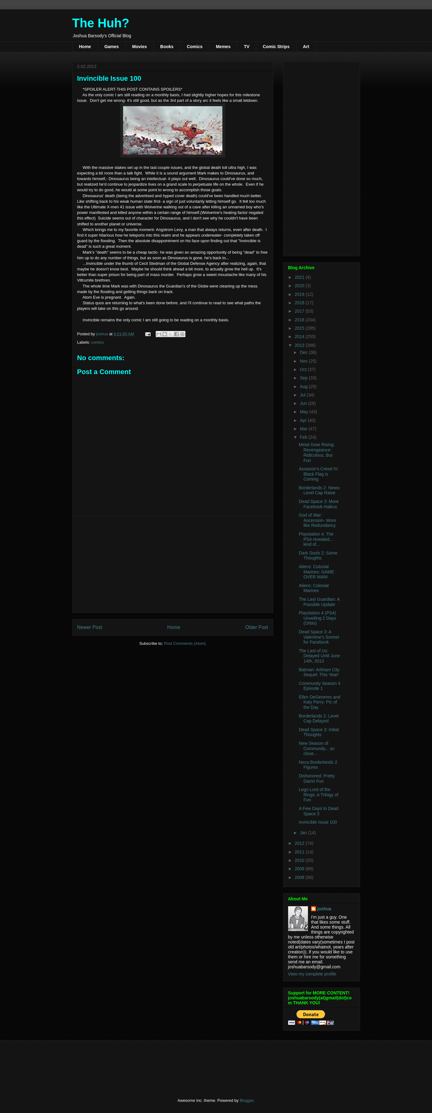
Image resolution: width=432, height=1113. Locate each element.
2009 (300, 868)
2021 (300, 277)
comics (97, 342)
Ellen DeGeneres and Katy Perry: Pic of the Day (319, 702)
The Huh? (100, 23)
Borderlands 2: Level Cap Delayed (318, 718)
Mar (304, 428)
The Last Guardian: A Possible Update (319, 602)
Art (306, 46)
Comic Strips (276, 46)
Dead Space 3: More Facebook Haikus (318, 504)
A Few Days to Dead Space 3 (318, 811)
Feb (304, 437)
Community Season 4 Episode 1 (319, 686)
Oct (304, 369)
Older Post (256, 627)
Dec (304, 352)
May (304, 411)
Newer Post (89, 627)
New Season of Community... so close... (316, 748)
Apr (304, 420)
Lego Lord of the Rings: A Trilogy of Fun (318, 795)
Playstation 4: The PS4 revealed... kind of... (316, 539)
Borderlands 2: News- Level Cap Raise (320, 490)
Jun (304, 403)
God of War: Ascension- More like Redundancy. (317, 520)
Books (167, 46)
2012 (300, 843)
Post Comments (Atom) (185, 643)
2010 (300, 860)
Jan (304, 832)
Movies (139, 46)
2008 (300, 877)
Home (85, 46)
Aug (304, 386)
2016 (300, 319)
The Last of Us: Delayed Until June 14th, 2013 (319, 656)
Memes (223, 46)
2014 (300, 336)
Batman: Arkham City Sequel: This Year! (319, 672)
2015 (300, 328)
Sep (304, 377)
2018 (300, 302)
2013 (300, 345)
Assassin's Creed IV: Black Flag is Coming (318, 474)
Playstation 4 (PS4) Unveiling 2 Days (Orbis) (317, 618)
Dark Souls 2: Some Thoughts (318, 555)
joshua (324, 908)
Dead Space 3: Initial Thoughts (319, 732)
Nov (304, 361)
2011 (300, 851)
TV (246, 46)
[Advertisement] (173, 564)
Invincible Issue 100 (318, 822)
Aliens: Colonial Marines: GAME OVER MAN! (316, 572)
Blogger (246, 1100)
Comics (195, 46)
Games (111, 46)
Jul (303, 394)
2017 (300, 311)
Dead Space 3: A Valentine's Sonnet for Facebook (319, 637)
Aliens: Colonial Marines (314, 588)
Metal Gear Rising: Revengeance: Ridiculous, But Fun (317, 452)
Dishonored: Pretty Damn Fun (317, 778)
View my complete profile (312, 973)
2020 (300, 285)
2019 (300, 294)
